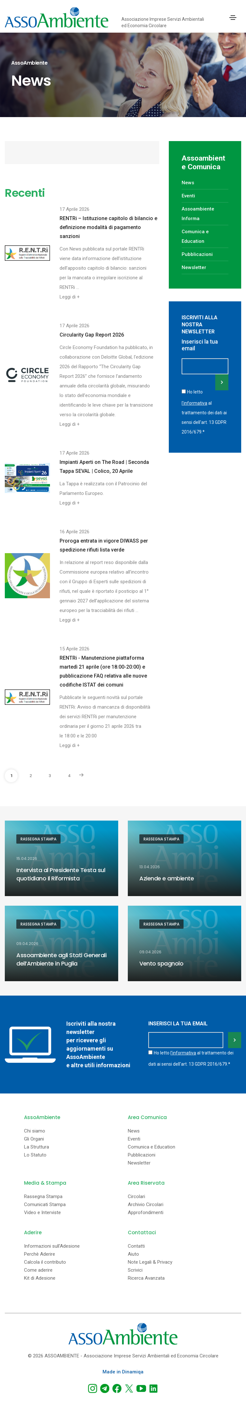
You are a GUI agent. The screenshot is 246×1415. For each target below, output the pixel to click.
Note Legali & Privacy (150, 1262)
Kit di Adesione (39, 1278)
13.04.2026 (149, 867)
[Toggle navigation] (232, 17)
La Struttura (36, 1147)
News (188, 183)
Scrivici (135, 1270)
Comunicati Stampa (45, 1204)
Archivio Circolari (145, 1204)
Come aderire (38, 1270)
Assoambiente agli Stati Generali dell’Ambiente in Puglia (61, 959)
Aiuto (133, 1254)
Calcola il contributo (45, 1262)
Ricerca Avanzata (146, 1278)
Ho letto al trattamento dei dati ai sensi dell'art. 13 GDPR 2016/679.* (204, 411)
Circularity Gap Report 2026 (92, 335)
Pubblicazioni (197, 254)
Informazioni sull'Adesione (52, 1246)
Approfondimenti (145, 1212)
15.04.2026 (26, 858)
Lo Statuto (35, 1155)
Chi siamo (34, 1131)
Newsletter (194, 267)
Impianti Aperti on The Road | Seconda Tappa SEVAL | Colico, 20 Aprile (104, 466)
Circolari (136, 1196)
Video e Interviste (42, 1212)
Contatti (136, 1246)
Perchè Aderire (39, 1254)
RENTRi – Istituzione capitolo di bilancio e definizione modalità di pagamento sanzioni (108, 227)
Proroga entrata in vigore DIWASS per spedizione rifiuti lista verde (104, 545)
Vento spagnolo (161, 963)
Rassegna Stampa (38, 839)
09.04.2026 (27, 943)
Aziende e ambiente (166, 878)
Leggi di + (70, 297)
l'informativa (194, 403)
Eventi (188, 196)
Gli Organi (34, 1139)
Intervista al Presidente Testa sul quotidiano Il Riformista (60, 874)
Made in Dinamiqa (123, 1372)
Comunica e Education (151, 1147)
